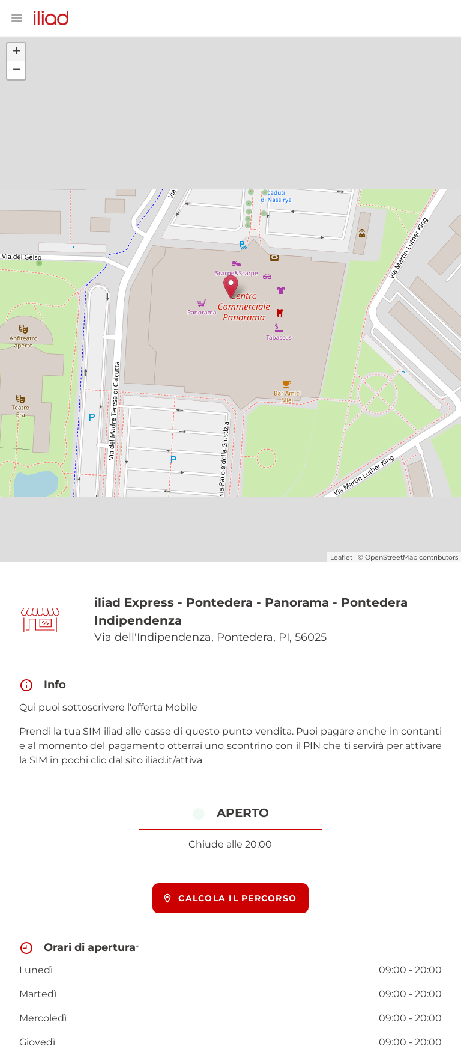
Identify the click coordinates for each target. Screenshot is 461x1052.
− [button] (16, 70)
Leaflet (341, 557)
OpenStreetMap (391, 557)
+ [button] (16, 52)
